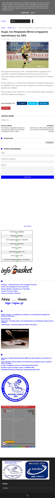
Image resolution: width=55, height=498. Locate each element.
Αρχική (3, 28)
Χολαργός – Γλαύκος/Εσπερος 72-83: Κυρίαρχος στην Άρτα (19, 284)
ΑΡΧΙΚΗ (3, 21)
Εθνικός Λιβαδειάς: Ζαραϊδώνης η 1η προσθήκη (15, 289)
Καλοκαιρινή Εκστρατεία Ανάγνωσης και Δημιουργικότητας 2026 (20, 369)
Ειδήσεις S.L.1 (12, 28)
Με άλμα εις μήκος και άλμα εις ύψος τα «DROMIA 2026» (18, 367)
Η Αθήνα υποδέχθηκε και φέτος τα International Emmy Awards (19, 365)
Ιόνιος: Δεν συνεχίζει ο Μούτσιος (11, 293)
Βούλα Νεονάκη (5, 319)
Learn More (25, 12)
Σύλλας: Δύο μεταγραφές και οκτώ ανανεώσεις (15, 287)
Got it (33, 12)
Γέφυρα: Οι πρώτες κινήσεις (9, 291)
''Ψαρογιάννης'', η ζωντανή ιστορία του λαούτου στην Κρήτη (19, 324)
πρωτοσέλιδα (27, 226)
